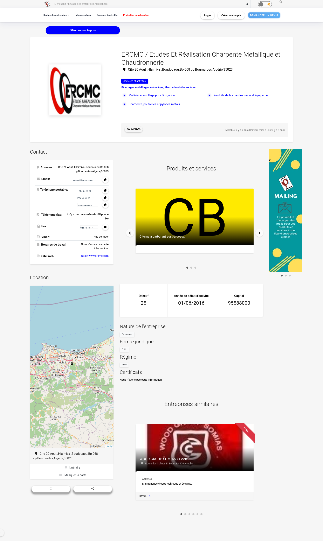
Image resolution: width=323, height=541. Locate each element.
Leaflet (109, 445)
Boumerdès (134, 129)
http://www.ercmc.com (95, 254)
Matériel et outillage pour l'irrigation (153, 95)
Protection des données (141, 14)
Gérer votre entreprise (83, 30)
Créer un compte (231, 15)
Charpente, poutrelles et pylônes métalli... (157, 104)
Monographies (85, 14)
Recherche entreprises (56, 14)
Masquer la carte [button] (72, 475)
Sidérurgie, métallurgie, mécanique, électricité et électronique (158, 87)
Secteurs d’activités (110, 14)
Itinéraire (73, 467)
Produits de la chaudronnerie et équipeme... (243, 95)
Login (207, 15)
